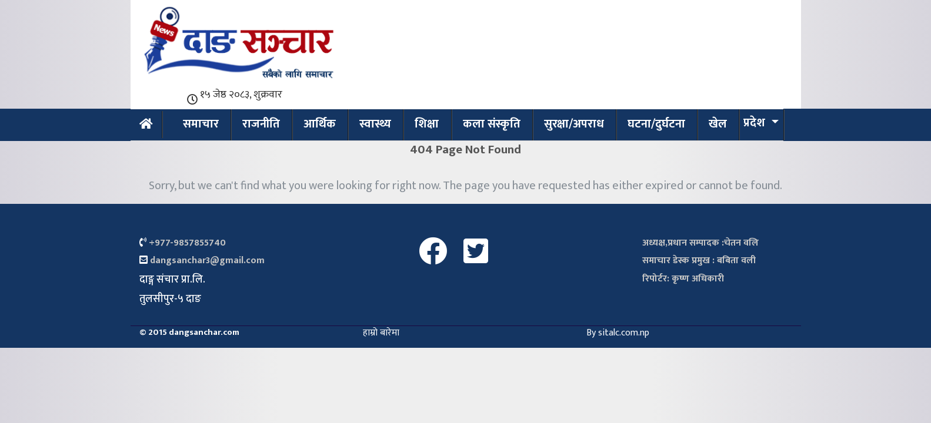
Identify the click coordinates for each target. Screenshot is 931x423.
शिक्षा (427, 124)
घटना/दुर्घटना (656, 124)
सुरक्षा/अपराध (574, 124)
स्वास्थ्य (375, 124)
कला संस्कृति (491, 124)
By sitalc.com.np (617, 333)
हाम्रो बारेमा (381, 333)
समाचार (201, 124)
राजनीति (261, 124)
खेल (718, 124)
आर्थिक (319, 124)
